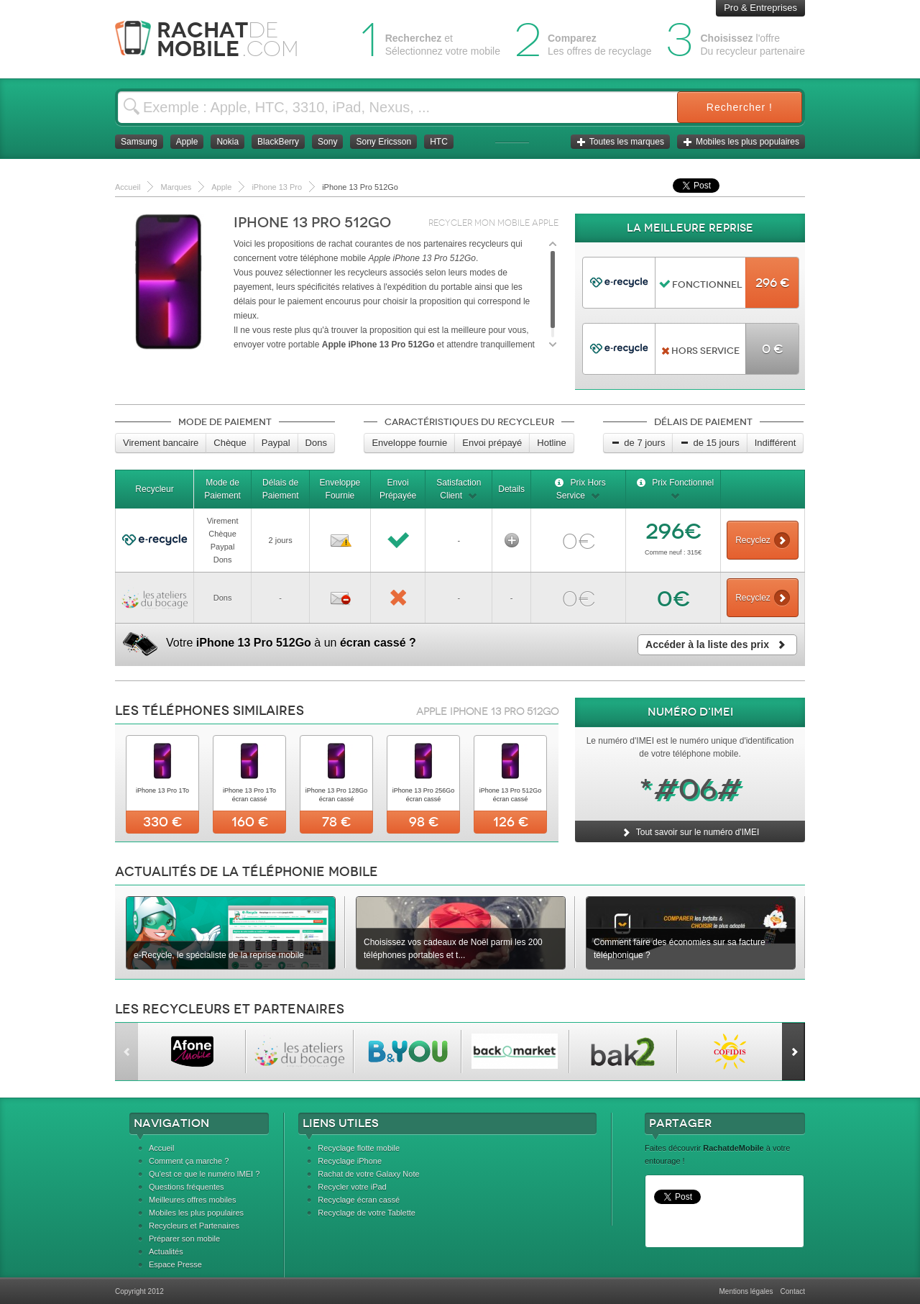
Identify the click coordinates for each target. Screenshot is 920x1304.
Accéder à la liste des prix (717, 644)
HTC (439, 142)
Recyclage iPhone (350, 1161)
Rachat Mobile (217, 39)
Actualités (166, 1251)
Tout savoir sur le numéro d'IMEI (690, 832)
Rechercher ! (740, 107)
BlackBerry (278, 142)
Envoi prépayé (492, 442)
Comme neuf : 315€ (673, 552)
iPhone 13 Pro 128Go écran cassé (336, 795)
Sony (327, 142)
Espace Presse (175, 1264)
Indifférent (775, 442)
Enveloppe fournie (409, 442)
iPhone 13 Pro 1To (162, 790)
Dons (316, 442)
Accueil (161, 1148)
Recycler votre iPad (352, 1186)
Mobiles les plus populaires (741, 142)
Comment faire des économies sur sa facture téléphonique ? (679, 948)
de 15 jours (709, 442)
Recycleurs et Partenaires (194, 1225)
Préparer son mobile (184, 1238)
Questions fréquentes (186, 1186)
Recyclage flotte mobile (359, 1148)
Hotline (551, 442)
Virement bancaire (160, 442)
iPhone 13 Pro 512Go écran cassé (510, 795)
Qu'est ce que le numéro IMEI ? (204, 1174)
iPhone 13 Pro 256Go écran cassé (423, 795)
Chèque (230, 442)
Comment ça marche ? (189, 1161)
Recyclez (762, 540)
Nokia (227, 142)
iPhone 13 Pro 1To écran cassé (249, 795)
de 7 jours (638, 442)
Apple (187, 142)
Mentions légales (746, 1291)
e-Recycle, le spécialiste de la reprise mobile (219, 955)
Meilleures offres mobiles (192, 1199)
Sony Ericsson (383, 142)
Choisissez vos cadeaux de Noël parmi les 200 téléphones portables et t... (453, 948)
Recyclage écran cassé (359, 1199)
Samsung (139, 142)
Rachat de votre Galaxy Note (368, 1174)
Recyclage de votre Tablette (366, 1212)
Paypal (276, 442)
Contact (793, 1291)
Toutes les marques (620, 142)
